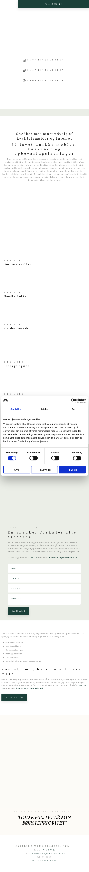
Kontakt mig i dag (14, 697)
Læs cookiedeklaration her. (45, 860)
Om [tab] (73, 409)
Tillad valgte (44, 469)
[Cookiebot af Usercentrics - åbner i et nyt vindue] (73, 401)
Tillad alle (72, 469)
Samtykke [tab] (15, 409)
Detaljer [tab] (44, 409)
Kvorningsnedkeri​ (44, 70)
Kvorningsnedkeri (46, 60)
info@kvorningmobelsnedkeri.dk (63, 557)
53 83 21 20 (33, 557)
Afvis (16, 469)
